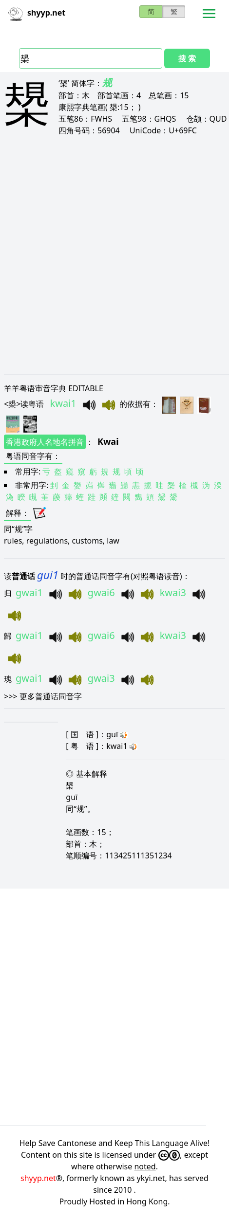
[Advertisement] (114, 254)
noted (144, 1166)
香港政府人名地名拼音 (45, 442)
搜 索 (187, 58)
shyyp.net (38, 1178)
